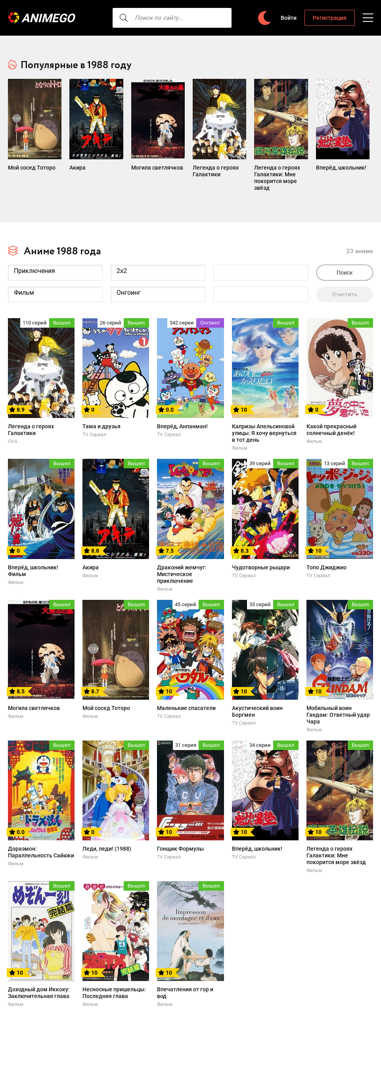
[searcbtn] (111, 18)
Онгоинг (158, 280)
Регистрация (330, 18)
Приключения (55, 258)
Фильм (55, 280)
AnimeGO (49, 18)
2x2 (158, 258)
